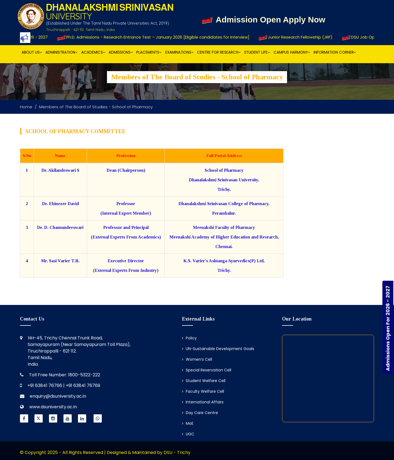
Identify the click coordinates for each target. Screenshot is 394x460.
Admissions (121, 52)
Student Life (257, 52)
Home (26, 107)
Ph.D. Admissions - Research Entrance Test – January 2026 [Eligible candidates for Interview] (157, 37)
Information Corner (335, 52)
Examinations (179, 52)
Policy (189, 338)
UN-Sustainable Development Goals (218, 348)
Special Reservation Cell (206, 370)
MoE (187, 423)
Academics (93, 52)
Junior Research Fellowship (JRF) (300, 37)
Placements (149, 52)
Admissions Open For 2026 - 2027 (387, 328)
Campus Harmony (292, 52)
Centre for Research (219, 52)
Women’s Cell (197, 359)
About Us (32, 52)
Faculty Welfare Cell (203, 391)
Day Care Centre (200, 412)
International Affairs (203, 402)
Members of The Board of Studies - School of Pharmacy (96, 107)
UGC (188, 434)
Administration (61, 52)
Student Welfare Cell (203, 380)
